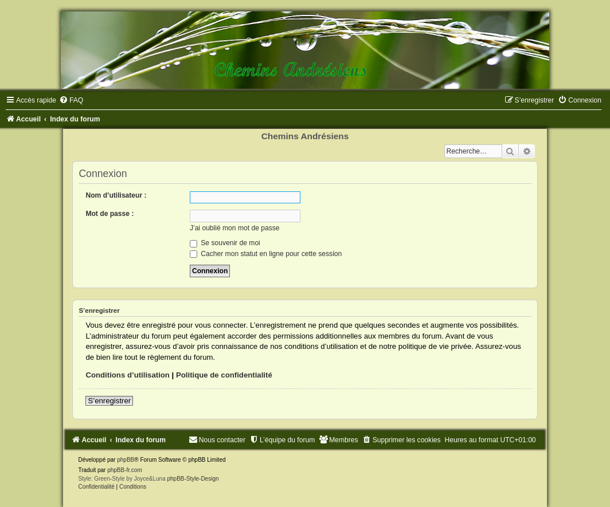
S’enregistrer (109, 400)
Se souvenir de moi (225, 243)
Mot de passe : (109, 214)
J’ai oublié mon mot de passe (235, 228)
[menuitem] (71, 100)
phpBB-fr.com (124, 470)
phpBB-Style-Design (192, 478)
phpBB (125, 460)
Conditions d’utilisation (127, 375)
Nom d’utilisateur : (115, 195)
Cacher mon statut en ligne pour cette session (266, 254)
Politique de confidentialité (224, 375)
